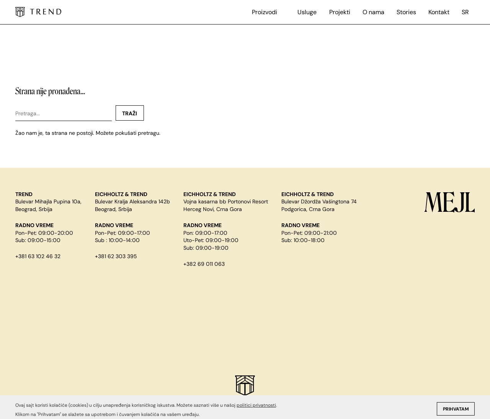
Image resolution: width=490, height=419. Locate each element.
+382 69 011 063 (204, 263)
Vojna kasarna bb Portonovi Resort (225, 201)
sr (465, 12)
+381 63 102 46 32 (37, 256)
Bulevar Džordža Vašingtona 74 (319, 201)
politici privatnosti (256, 414)
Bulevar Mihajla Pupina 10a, (48, 201)
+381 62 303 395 (116, 256)
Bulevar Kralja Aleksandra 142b (132, 201)
